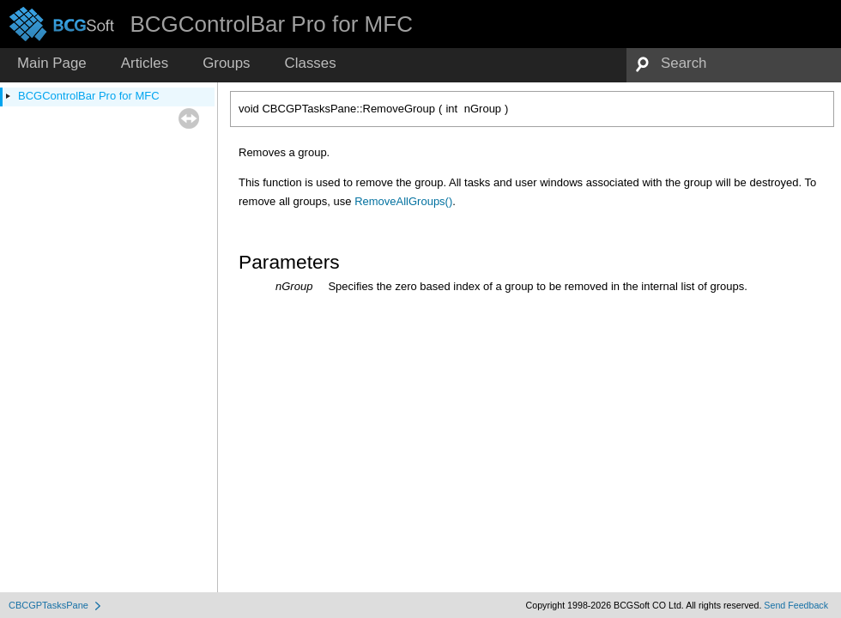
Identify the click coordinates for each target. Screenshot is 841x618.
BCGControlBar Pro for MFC (89, 95)
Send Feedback (796, 605)
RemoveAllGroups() (403, 201)
